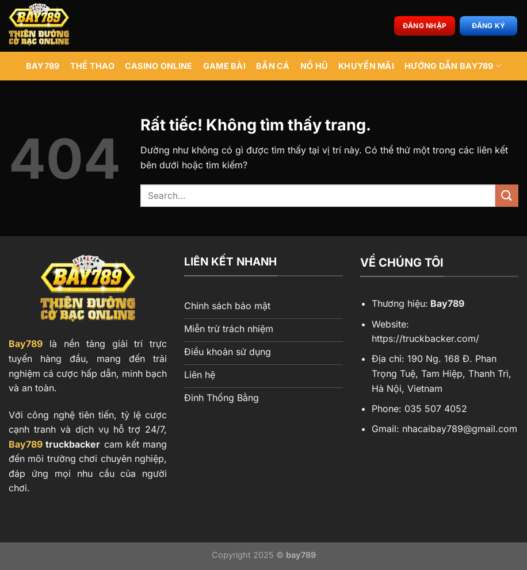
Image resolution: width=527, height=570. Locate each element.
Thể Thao (92, 66)
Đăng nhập (424, 25)
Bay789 (26, 343)
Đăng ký (489, 25)
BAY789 (43, 66)
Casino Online (159, 66)
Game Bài (224, 66)
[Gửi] (506, 195)
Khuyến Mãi (366, 66)
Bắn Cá (273, 66)
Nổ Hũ (314, 66)
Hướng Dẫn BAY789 (452, 65)
